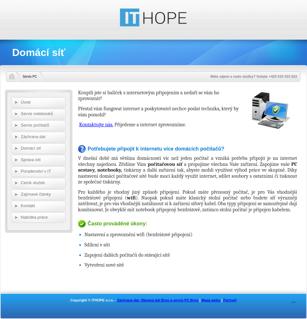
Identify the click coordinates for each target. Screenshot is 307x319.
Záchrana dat (33, 136)
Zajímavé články (36, 194)
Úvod (25, 102)
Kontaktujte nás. (96, 125)
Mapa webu (210, 300)
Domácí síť (31, 148)
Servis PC (30, 76)
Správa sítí (31, 159)
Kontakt (28, 205)
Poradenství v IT (36, 171)
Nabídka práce (34, 217)
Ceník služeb (33, 182)
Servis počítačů (35, 125)
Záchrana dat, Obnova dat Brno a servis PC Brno (158, 300)
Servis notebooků (37, 113)
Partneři (230, 300)
